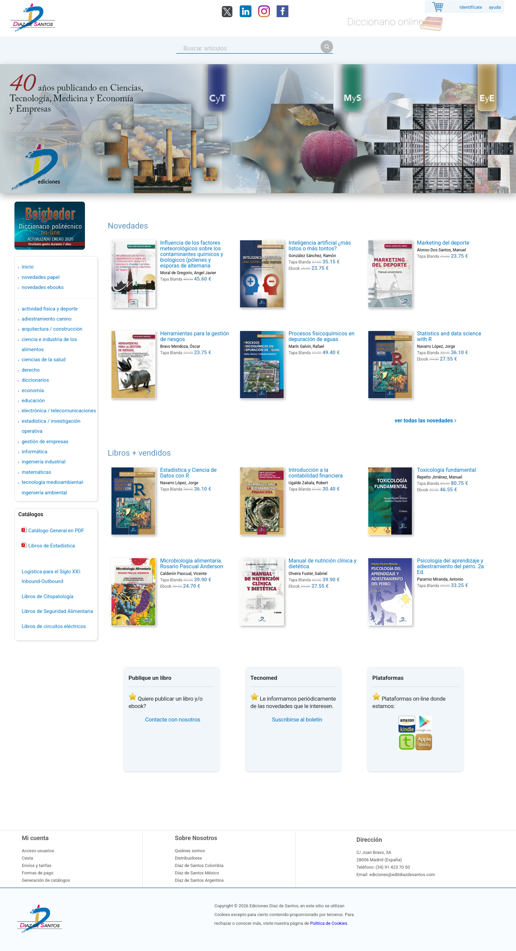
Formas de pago (37, 872)
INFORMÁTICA (34, 452)
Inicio (27, 267)
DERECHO (30, 370)
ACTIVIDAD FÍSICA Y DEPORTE (49, 309)
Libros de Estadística (51, 546)
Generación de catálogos (46, 880)
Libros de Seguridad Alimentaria (57, 611)
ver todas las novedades (425, 420)
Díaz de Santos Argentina (199, 880)
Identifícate (471, 7)
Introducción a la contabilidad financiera (315, 473)
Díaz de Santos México (197, 872)
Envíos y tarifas (36, 865)
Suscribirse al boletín (297, 719)
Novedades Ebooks (42, 287)
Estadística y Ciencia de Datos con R (188, 473)
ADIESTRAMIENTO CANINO (46, 319)
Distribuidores (188, 858)
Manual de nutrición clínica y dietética (322, 563)
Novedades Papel (40, 277)
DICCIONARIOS (35, 380)
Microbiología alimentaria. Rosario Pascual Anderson (191, 563)
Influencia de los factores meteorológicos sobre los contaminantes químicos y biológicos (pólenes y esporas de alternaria (191, 254)
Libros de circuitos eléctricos (53, 626)
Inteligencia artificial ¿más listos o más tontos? (319, 246)
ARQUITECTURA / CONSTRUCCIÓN (51, 329)
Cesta (27, 858)
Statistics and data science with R (449, 336)
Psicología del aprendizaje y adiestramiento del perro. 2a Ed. (450, 566)
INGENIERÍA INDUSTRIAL (43, 462)
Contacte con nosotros (172, 719)
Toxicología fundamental (446, 470)
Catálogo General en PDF (55, 531)
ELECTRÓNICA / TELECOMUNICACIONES (58, 411)
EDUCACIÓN (33, 401)
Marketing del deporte (443, 243)
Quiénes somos (190, 850)
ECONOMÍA (32, 390)
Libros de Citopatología (47, 596)
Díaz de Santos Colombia (199, 865)
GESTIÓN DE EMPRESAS (44, 442)
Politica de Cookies (328, 923)
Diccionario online (385, 22)
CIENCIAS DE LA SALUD (43, 360)
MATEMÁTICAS (36, 472)
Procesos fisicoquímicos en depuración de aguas (321, 336)
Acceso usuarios (38, 850)
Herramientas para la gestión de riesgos (194, 336)
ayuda (495, 7)
